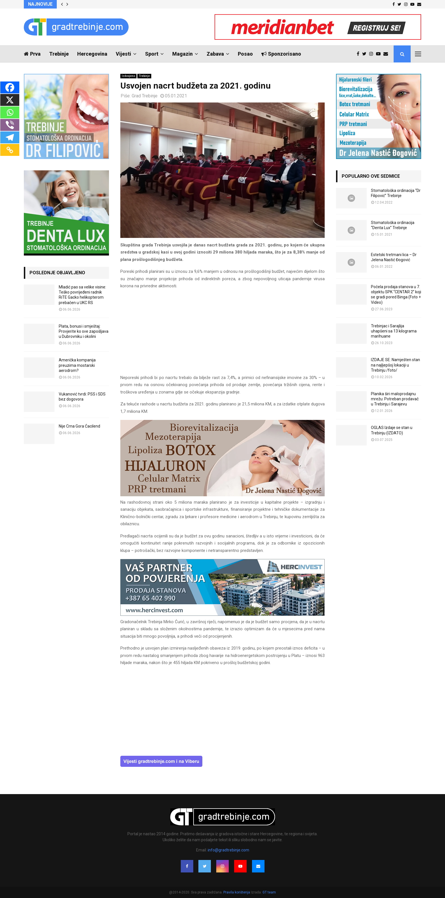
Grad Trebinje (145, 96)
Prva (32, 54)
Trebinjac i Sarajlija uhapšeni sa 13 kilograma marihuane (394, 331)
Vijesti (123, 54)
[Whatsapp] (10, 112)
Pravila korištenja (237, 892)
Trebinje (59, 54)
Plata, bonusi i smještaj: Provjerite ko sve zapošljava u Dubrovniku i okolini (83, 331)
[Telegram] (10, 137)
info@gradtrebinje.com (228, 850)
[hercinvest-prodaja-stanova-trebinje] (222, 614)
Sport (151, 54)
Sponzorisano (281, 54)
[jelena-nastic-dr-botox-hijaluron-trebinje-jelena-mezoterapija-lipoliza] (222, 494)
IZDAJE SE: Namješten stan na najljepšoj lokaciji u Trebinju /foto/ (395, 364)
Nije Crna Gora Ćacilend (79, 426)
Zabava (215, 54)
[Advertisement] (222, 334)
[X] (10, 100)
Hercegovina (92, 54)
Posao (245, 54)
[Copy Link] (10, 150)
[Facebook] (10, 87)
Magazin (182, 54)
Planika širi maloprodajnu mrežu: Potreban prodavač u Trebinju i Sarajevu (395, 399)
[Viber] (10, 125)
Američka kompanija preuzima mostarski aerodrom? (77, 365)
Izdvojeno (128, 76)
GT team (269, 892)
